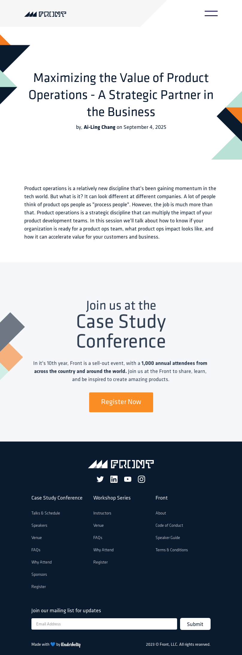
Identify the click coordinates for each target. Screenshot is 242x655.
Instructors (102, 513)
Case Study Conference (57, 498)
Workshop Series (112, 498)
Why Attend (41, 562)
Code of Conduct (169, 525)
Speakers (39, 525)
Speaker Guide (168, 538)
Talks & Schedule (45, 513)
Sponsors (39, 574)
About (161, 513)
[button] (211, 13)
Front (162, 498)
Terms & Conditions (172, 550)
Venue (36, 538)
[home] (50, 14)
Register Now (121, 402)
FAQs (35, 550)
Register (38, 587)
